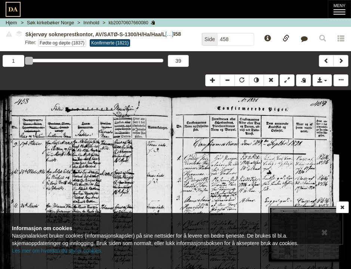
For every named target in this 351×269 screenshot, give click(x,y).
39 (178, 61)
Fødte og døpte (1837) (62, 43)
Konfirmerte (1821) (110, 43)
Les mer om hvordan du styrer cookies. (57, 251)
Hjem (11, 22)
